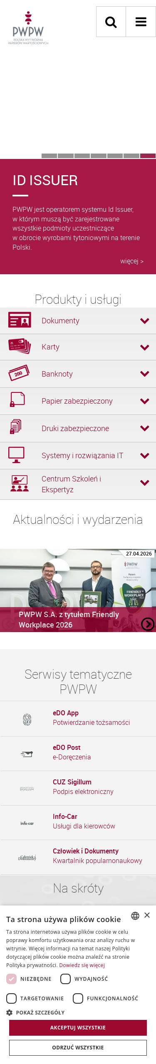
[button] (78, 1012)
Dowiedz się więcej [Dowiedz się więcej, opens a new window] (82, 965)
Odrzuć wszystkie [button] (78, 1047)
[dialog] (78, 984)
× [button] (147, 916)
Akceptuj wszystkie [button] (78, 1027)
